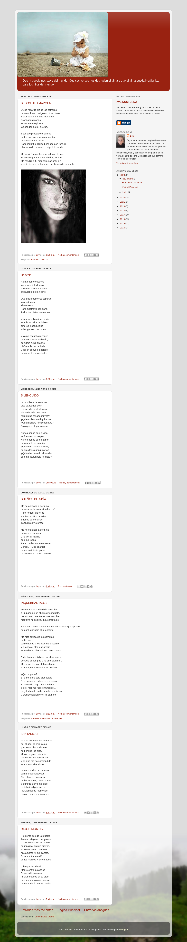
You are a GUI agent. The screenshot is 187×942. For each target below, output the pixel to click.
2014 (122, 227)
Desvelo (26, 275)
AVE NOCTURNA (126, 102)
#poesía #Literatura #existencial (47, 718)
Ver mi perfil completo (127, 163)
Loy (132, 136)
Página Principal (68, 910)
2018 (122, 210)
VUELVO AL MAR (131, 187)
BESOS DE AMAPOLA (36, 103)
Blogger (124, 929)
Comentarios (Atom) (45, 916)
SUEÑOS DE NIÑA (33, 499)
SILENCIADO (30, 395)
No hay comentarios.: (68, 255)
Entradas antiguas (96, 910)
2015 (122, 223)
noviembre (127, 179)
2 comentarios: (65, 586)
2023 (122, 175)
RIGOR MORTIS (32, 829)
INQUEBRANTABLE (34, 602)
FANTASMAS (29, 733)
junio (125, 192)
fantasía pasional (39, 259)
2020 (122, 206)
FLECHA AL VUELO (132, 182)
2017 (122, 215)
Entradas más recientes (37, 910)
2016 (122, 219)
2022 (122, 197)
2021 (122, 202)
